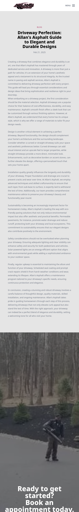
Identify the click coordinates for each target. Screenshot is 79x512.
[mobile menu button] (73, 5)
